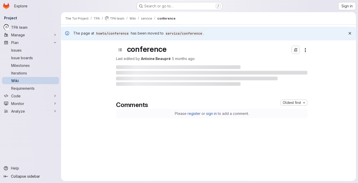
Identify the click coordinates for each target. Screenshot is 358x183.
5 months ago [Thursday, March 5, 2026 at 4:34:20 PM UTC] (183, 58)
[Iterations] (30, 73)
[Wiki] (30, 80)
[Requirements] (30, 88)
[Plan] (30, 42)
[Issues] (30, 50)
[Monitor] (30, 103)
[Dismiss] (350, 33)
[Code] (30, 95)
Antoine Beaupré (156, 58)
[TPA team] (30, 27)
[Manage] (30, 34)
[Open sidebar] (120, 50)
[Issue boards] (30, 57)
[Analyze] (30, 111)
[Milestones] (30, 65)
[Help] (30, 168)
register (194, 113)
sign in (211, 113)
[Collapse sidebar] (30, 176)
